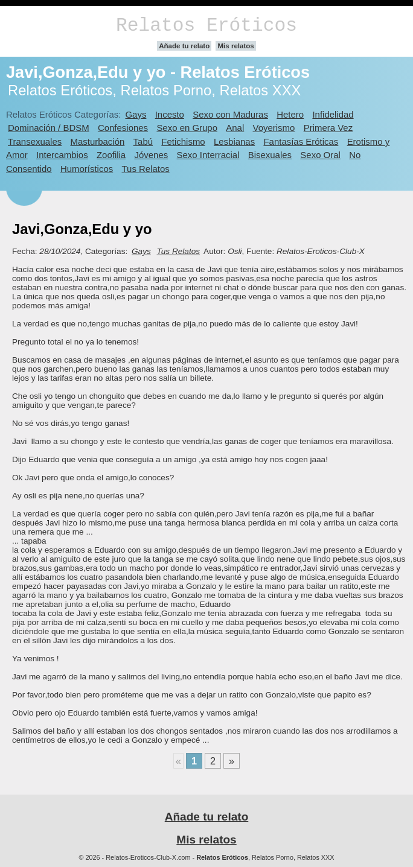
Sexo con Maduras (230, 114)
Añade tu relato (184, 45)
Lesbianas (234, 141)
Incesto (169, 114)
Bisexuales (270, 155)
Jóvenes (151, 155)
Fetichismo (183, 141)
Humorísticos (86, 169)
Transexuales (35, 141)
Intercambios (62, 155)
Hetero (290, 114)
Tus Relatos (146, 169)
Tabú (143, 141)
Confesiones (123, 127)
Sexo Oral (320, 155)
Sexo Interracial (208, 155)
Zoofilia (111, 155)
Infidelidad (332, 114)
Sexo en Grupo (186, 127)
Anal (235, 127)
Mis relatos (235, 45)
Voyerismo (274, 127)
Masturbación (98, 141)
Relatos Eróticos (206, 25)
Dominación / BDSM (48, 127)
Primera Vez (328, 127)
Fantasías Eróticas (300, 141)
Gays (135, 114)
